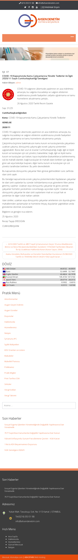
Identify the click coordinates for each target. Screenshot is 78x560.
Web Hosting (39, 557)
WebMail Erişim (51, 7)
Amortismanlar (11, 299)
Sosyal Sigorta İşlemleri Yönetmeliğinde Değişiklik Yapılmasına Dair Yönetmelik (34, 426)
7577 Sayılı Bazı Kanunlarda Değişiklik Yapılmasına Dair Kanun (32, 433)
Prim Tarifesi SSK (12, 378)
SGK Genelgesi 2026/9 (14, 450)
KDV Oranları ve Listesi (14, 350)
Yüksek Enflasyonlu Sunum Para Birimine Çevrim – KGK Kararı (32, 438)
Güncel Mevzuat (13, 544)
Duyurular (8, 316)
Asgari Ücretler (11, 310)
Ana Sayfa (11, 536)
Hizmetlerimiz (10, 327)
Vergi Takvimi (10, 395)
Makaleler (8, 355)
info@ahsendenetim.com (48, 3)
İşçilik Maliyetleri (11, 344)
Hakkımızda (9, 322)
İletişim (7, 333)
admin (18, 82)
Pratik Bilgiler (10, 373)
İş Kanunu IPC (10, 338)
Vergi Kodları (10, 389)
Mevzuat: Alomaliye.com (12, 557)
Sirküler (7, 384)
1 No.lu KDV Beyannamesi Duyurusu (20, 444)
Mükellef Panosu (12, 361)
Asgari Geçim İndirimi (13, 304)
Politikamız (9, 367)
